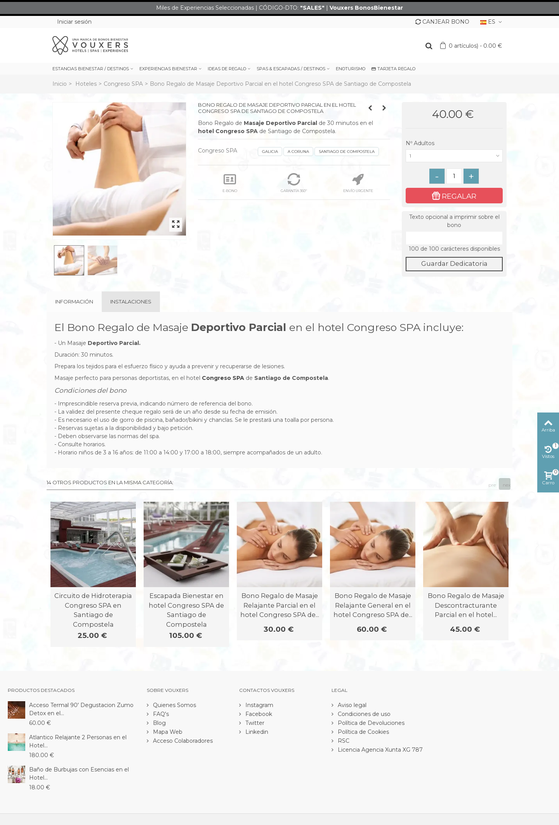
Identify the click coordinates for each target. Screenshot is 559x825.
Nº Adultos (421, 143)
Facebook (258, 714)
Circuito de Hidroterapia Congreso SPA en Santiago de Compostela (93, 610)
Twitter (254, 722)
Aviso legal (351, 705)
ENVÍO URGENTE (358, 183)
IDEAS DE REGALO (227, 68)
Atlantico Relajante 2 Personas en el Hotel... (78, 741)
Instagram (258, 705)
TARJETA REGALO (393, 69)
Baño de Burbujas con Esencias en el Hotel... (79, 773)
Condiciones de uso (363, 714)
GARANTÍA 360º (294, 183)
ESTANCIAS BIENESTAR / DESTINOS (90, 68)
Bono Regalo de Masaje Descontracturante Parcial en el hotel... (466, 605)
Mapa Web (166, 731)
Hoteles (86, 83)
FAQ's (160, 714)
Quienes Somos (173, 705)
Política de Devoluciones (370, 722)
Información (74, 301)
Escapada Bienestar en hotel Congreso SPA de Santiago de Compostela (186, 610)
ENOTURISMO (350, 68)
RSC (342, 740)
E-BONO (229, 183)
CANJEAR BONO (442, 21)
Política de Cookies (362, 731)
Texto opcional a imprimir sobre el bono (454, 221)
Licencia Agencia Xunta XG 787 (379, 749)
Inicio (59, 83)
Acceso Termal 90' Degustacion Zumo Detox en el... (81, 709)
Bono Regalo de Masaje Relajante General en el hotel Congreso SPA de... (372, 605)
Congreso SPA (123, 83)
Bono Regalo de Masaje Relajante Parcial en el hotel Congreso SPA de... (279, 605)
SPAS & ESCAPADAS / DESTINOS (291, 68)
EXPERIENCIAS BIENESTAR (168, 68)
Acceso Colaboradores (182, 740)
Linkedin (256, 731)
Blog (158, 722)
